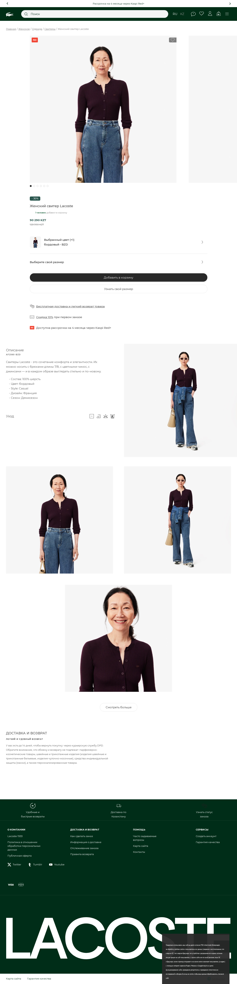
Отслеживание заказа (84, 848)
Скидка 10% (44, 317)
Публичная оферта (19, 855)
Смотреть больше (119, 707)
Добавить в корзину (118, 277)
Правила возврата (82, 854)
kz (182, 14)
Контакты (139, 851)
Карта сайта (140, 845)
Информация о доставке (85, 842)
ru (175, 14)
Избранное (201, 13)
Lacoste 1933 (14, 836)
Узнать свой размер (118, 289)
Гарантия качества (208, 842)
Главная (11, 28)
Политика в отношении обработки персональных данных (23, 846)
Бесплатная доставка (52, 306)
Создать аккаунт (206, 836)
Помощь (193, 14)
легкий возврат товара (88, 306)
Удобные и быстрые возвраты (33, 810)
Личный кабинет (210, 13)
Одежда (37, 28)
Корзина (218, 13)
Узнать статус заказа (204, 810)
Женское (24, 28)
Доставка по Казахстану (118, 810)
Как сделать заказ (81, 836)
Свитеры (49, 28)
